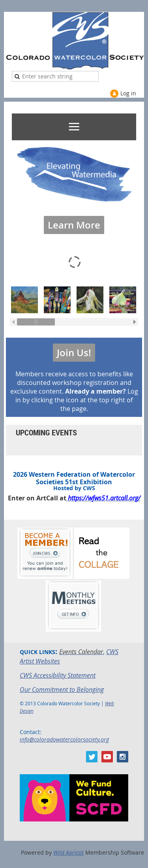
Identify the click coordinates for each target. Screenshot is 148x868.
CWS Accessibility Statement (58, 675)
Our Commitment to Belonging (62, 689)
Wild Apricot (68, 852)
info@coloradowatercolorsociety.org (64, 739)
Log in (128, 93)
